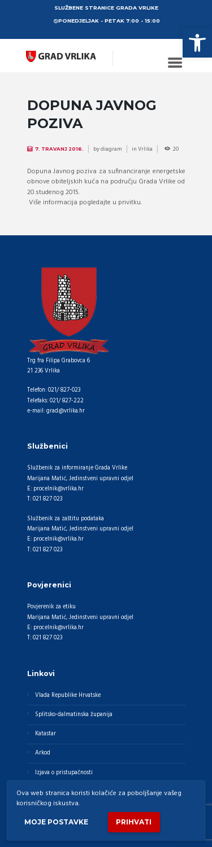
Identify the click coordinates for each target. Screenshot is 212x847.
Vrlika (145, 148)
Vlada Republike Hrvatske (68, 695)
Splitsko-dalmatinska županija (74, 714)
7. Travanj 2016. (59, 149)
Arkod (42, 753)
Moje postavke (56, 822)
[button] (197, 43)
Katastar (45, 734)
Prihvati (134, 822)
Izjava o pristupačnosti (64, 773)
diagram (111, 148)
